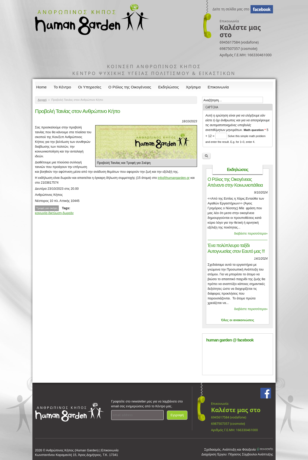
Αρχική (42, 99)
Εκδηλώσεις (168, 87)
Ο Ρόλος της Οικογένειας (129, 87)
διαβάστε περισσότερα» (250, 233)
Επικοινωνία (218, 87)
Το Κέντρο (62, 87)
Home (41, 87)
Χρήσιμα (193, 87)
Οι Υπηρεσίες (89, 87)
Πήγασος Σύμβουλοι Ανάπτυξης (250, 454)
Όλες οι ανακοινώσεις (237, 320)
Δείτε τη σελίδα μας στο (231, 9)
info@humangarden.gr (174, 178)
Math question (255, 129)
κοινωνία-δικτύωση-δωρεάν (54, 213)
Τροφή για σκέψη (46, 208)
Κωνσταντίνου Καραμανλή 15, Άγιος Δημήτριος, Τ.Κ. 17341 (76, 455)
